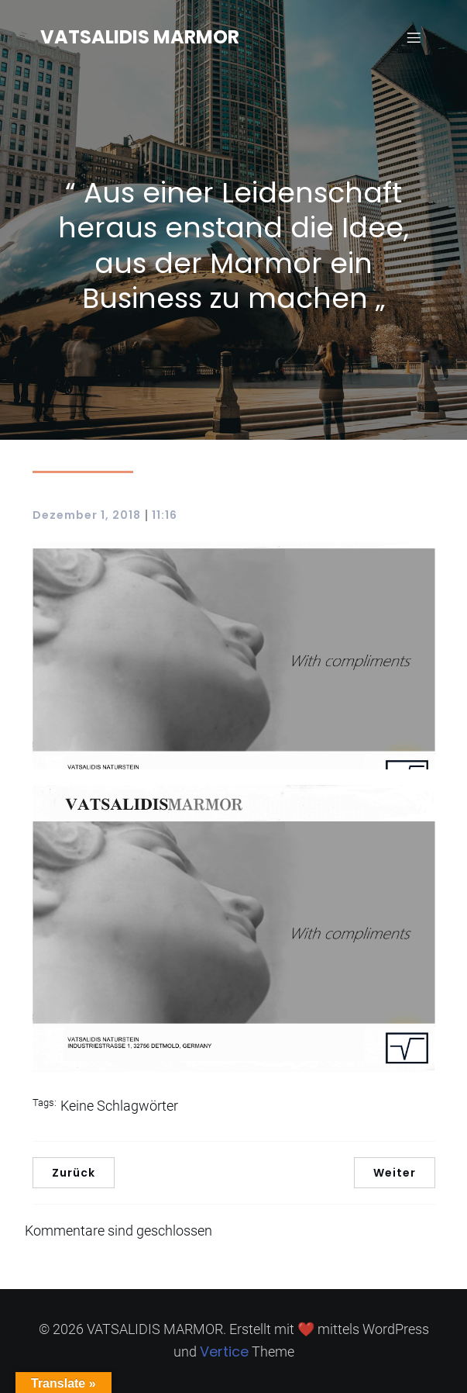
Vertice (224, 1351)
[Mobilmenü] (414, 37)
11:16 (164, 515)
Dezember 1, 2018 (87, 515)
